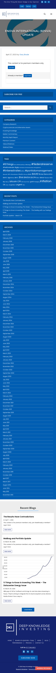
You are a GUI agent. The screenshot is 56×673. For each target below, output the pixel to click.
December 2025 (8, 245)
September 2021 (8, 412)
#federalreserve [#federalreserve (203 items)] (42, 164)
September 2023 (8, 334)
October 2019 (7, 475)
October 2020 (7, 445)
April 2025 (6, 271)
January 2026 (7, 241)
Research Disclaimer (21, 669)
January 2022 (7, 399)
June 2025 (6, 264)
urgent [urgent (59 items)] (19, 184)
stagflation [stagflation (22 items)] (12, 185)
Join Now (11, 67)
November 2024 (8, 287)
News (39, 640)
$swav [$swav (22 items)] (47, 177)
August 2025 (7, 258)
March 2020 (7, 462)
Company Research (9, 124)
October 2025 (7, 251)
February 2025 (7, 278)
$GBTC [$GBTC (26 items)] (5, 178)
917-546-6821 (31, 647)
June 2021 (6, 422)
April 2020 (6, 459)
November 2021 (8, 406)
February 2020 (7, 465)
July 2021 (6, 419)
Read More (8, 530)
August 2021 (7, 416)
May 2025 (6, 268)
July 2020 (6, 455)
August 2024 (7, 297)
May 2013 (6, 491)
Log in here (28, 75)
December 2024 (8, 284)
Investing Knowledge (10, 131)
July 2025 (6, 261)
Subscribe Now (28, 658)
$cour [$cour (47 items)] (41, 174)
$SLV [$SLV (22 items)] (38, 177)
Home (10, 640)
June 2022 (6, 383)
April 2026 (6, 231)
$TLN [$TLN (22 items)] (51, 177)
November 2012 (8, 495)
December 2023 (8, 324)
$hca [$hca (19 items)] (12, 177)
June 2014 (6, 488)
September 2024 (8, 294)
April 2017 (6, 478)
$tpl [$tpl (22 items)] (4, 182)
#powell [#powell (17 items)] (5, 174)
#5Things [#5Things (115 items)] (8, 164)
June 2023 (6, 343)
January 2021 (7, 439)
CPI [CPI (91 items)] (19, 181)
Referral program (43, 668)
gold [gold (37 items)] (32, 182)
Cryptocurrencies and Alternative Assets (16, 127)
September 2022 (8, 373)
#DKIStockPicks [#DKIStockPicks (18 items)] (20, 164)
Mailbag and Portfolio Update (12, 204)
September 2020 (8, 449)
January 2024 (7, 320)
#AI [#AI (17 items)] (15, 164)
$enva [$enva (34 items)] (46, 174)
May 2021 (6, 426)
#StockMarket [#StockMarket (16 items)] (14, 174)
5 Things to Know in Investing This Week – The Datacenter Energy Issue (27, 207)
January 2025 (7, 281)
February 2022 (7, 396)
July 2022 (6, 380)
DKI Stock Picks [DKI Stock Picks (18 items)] (25, 182)
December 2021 (8, 403)
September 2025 (8, 255)
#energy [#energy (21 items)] (28, 164)
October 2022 (7, 370)
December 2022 (8, 363)
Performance (17, 643)
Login (22, 6)
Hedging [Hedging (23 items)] (37, 182)
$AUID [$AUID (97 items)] (35, 173)
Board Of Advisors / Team (24, 640)
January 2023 (7, 360)
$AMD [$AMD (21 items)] (29, 174)
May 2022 (6, 386)
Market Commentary (10, 134)
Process (29, 643)
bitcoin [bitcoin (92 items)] (13, 181)
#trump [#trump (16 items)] (25, 174)
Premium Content (9, 141)
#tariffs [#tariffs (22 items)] (20, 174)
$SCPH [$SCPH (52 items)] (33, 177)
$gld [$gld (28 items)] (9, 178)
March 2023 (7, 353)
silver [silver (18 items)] (7, 185)
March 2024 (7, 314)
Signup (28, 6)
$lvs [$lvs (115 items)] (21, 177)
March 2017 (6, 482)
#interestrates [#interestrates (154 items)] (12, 170)
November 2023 (8, 327)
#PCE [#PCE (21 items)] (23, 171)
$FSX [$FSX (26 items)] (50, 174)
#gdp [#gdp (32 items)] (17, 167)
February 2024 (8, 317)
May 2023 (6, 347)
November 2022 (8, 366)
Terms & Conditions (34, 669)
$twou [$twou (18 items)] (7, 182)
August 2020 (7, 452)
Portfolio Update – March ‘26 (12, 216)
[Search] (50, 107)
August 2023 (7, 337)
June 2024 (6, 304)
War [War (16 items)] (24, 185)
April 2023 (6, 350)
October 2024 (7, 291)
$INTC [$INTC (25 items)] (17, 178)
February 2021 (7, 436)
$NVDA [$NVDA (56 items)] (27, 177)
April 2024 (6, 310)
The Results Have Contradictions (14, 200)
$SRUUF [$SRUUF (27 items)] (42, 178)
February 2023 (7, 357)
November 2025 (8, 248)
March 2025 (7, 274)
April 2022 (6, 389)
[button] (44, 14)
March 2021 (6, 432)
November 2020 (8, 442)
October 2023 (7, 330)
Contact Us (39, 643)
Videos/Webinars (8, 144)
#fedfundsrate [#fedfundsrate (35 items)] (8, 167)
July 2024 (6, 301)
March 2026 (7, 235)
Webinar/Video (8, 147)
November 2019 (8, 472)
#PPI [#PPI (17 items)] (9, 174)
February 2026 (7, 238)
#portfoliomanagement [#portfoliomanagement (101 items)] (38, 170)
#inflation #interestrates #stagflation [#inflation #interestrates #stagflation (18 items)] (30, 167)
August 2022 (7, 376)
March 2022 (7, 393)
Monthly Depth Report (10, 137)
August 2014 (7, 485)
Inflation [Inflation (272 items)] (45, 181)
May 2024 (6, 307)
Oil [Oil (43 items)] (4, 185)
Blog (46, 640)
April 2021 (6, 429)
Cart (34, 6)
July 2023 (6, 340)
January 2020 (7, 468)
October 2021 (7, 409)
